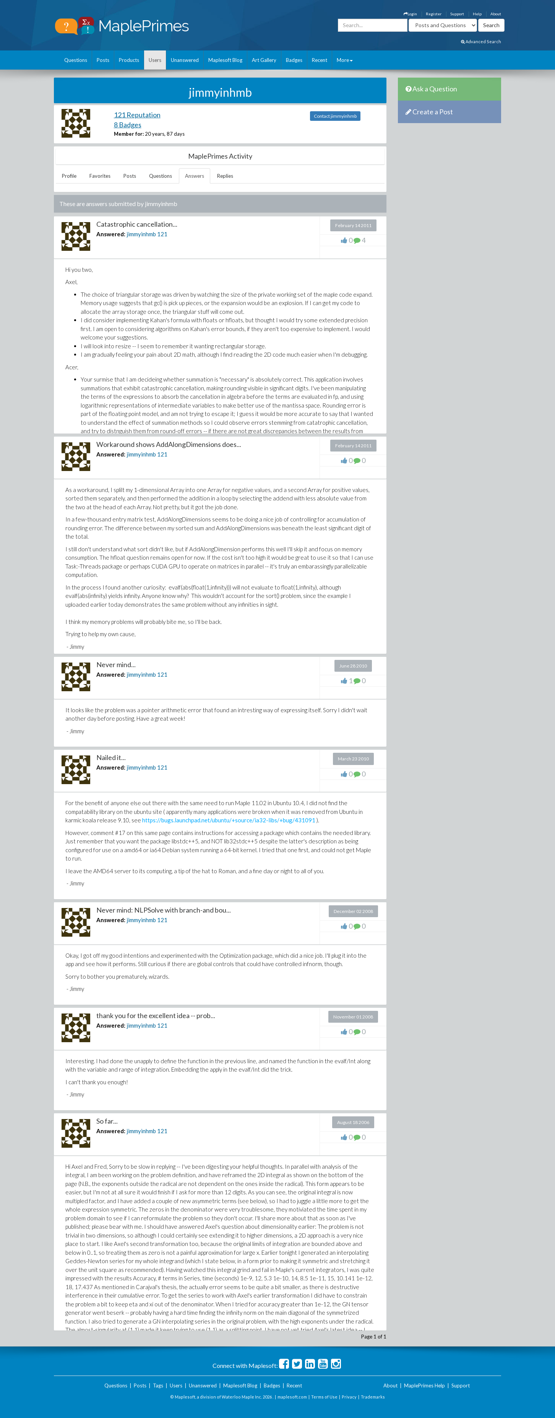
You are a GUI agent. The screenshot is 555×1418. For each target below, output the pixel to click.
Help (477, 13)
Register (433, 13)
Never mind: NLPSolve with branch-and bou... (163, 910)
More (345, 60)
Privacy (349, 1396)
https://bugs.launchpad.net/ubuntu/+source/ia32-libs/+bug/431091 (228, 820)
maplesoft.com (292, 1396)
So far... (107, 1121)
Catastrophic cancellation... (136, 224)
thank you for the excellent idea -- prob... (155, 1015)
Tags (158, 1385)
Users (155, 60)
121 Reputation (137, 114)
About (495, 13)
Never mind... (116, 664)
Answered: (110, 234)
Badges (294, 60)
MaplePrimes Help (424, 1385)
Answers (194, 176)
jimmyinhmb (141, 234)
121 (162, 234)
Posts (103, 60)
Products (129, 60)
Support (457, 13)
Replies (225, 176)
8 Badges (127, 124)
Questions (75, 60)
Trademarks (373, 1396)
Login (410, 13)
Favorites (99, 176)
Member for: (129, 134)
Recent (319, 60)
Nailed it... (111, 757)
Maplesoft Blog (225, 60)
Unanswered (185, 60)
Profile (69, 176)
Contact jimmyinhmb (335, 116)
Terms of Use (324, 1396)
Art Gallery (264, 60)
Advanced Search (481, 41)
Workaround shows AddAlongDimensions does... (168, 444)
